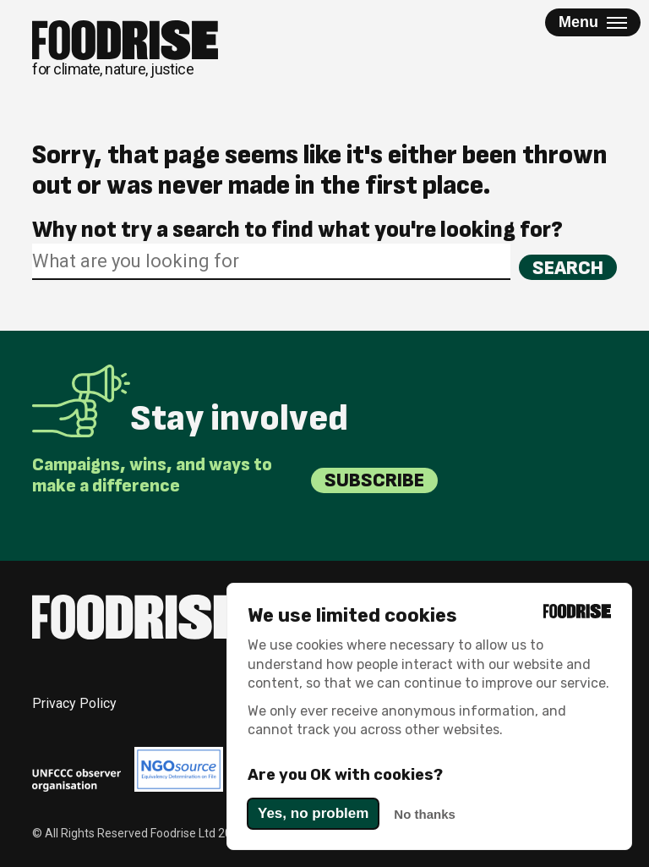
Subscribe (374, 480)
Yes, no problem (313, 813)
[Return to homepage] (125, 49)
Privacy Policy (74, 703)
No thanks (424, 814)
